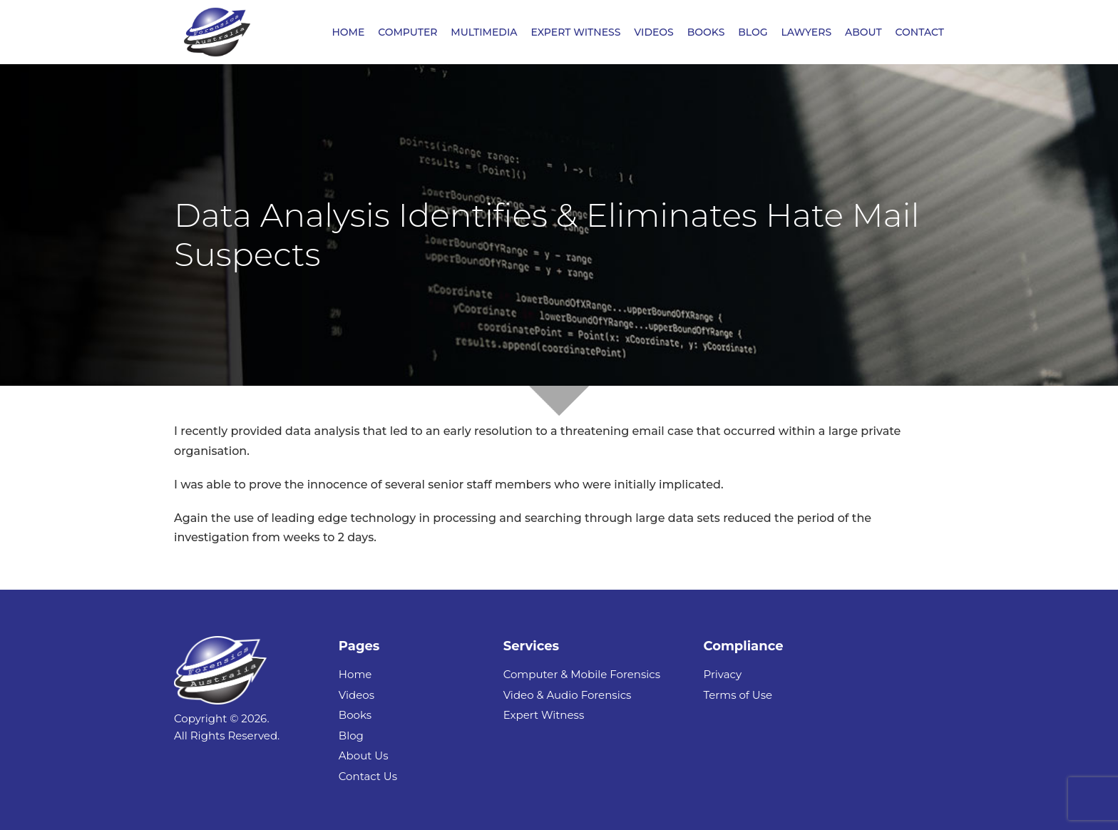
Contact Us (368, 776)
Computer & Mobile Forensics (581, 674)
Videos (356, 695)
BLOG (752, 33)
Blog (351, 735)
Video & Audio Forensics (567, 695)
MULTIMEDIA (484, 33)
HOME (348, 33)
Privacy (722, 674)
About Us (364, 755)
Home (355, 674)
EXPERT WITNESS (575, 33)
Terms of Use (737, 695)
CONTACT (920, 33)
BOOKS (706, 33)
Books (355, 715)
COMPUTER (407, 33)
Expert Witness (544, 715)
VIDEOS (654, 33)
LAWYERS (806, 33)
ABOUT (863, 33)
